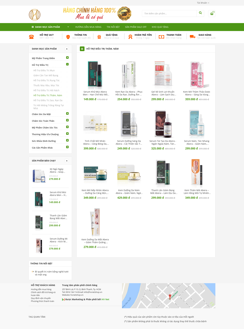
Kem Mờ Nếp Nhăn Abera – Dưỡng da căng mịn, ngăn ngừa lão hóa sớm (95, 192)
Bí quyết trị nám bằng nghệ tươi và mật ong (51, 273)
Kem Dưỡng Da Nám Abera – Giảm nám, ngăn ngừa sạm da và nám (129, 192)
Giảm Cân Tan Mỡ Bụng (45, 75)
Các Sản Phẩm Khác (42, 147)
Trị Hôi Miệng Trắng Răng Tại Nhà (48, 107)
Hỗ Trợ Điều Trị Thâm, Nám (47, 95)
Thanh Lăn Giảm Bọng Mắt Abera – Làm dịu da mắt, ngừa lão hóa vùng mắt (163, 192)
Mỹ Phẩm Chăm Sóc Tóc (45, 127)
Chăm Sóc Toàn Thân (43, 120)
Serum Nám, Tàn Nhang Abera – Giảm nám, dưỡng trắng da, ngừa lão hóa (196, 142)
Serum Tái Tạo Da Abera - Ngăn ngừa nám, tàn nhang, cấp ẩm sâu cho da (163, 142)
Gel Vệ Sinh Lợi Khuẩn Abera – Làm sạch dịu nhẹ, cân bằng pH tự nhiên (162, 93)
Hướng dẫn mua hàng (88, 26)
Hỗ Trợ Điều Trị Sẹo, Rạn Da (47, 100)
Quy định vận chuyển (41, 298)
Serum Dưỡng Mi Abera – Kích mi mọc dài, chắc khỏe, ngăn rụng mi (59, 240)
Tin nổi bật (113, 26)
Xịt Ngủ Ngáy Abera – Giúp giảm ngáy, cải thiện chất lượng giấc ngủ (58, 170)
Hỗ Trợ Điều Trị (40, 64)
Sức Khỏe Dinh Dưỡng (44, 140)
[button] (203, 2)
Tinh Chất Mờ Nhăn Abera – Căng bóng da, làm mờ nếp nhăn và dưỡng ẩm (95, 142)
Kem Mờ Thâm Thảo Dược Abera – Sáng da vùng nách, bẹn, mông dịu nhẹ (196, 93)
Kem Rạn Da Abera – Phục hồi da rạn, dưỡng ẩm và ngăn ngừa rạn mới (129, 93)
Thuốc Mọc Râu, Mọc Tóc (46, 85)
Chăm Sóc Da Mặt (41, 114)
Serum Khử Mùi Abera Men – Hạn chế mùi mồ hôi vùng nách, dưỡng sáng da (95, 93)
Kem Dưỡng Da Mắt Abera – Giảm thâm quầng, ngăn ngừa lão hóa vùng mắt (95, 241)
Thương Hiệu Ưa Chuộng (45, 134)
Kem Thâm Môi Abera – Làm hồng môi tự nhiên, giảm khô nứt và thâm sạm (197, 192)
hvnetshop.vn (76, 294)
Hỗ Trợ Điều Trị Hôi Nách (46, 90)
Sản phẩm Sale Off (135, 26)
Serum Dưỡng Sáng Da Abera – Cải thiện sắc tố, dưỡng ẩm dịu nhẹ (129, 142)
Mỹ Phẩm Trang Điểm (43, 58)
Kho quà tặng (160, 26)
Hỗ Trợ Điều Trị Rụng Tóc (46, 80)
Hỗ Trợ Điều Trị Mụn (44, 70)
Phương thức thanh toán (42, 301)
